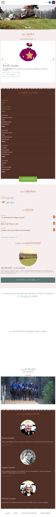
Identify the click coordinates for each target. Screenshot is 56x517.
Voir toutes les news (28, 39)
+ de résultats (28, 179)
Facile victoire (10, 65)
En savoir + (11, 74)
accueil (7, 513)
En (47, 2)
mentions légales (45, 513)
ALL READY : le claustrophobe (13, 268)
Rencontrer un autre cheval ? (28, 280)
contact (15, 513)
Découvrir (6, 445)
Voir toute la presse (9, 237)
